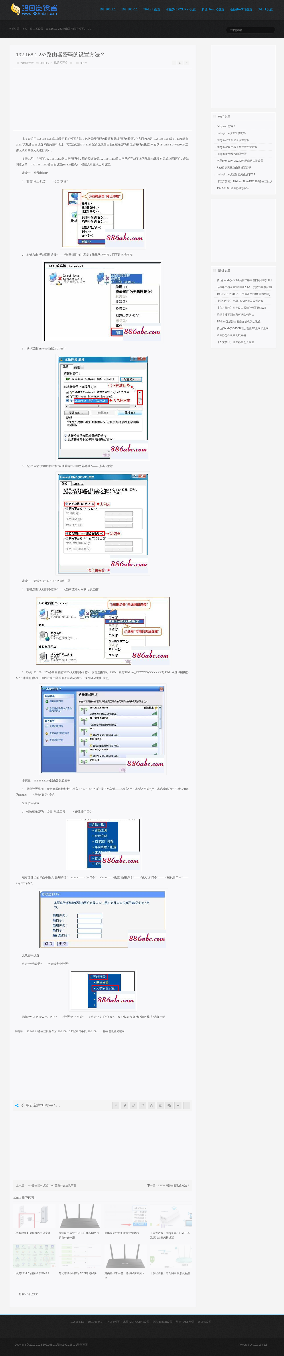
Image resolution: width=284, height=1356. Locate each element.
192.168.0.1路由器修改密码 (233, 188)
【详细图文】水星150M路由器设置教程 (240, 300)
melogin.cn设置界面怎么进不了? (236, 174)
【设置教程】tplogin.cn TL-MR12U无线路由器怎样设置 (170, 1235)
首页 (25, 28)
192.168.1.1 (107, 9)
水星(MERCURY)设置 (181, 9)
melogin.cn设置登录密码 (231, 133)
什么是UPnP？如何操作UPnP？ (31, 1273)
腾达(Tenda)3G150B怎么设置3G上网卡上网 (242, 328)
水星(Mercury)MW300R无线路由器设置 (240, 160)
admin (17, 1197)
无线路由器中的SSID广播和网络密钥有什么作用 (79, 1235)
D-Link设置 (265, 9)
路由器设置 (36, 28)
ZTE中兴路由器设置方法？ (173, 1185)
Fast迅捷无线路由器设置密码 (234, 167)
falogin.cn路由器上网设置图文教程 (237, 147)
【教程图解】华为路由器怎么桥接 (170, 1273)
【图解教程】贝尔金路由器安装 (32, 1232)
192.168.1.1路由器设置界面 (41, 1031)
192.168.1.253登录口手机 (72, 1031)
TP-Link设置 (151, 9)
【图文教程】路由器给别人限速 (235, 342)
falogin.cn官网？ (226, 126)
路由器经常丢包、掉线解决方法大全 (124, 1275)
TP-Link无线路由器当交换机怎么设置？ (240, 321)
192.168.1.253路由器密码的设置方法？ (60, 54)
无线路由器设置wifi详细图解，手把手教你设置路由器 (248, 287)
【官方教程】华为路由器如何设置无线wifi (241, 307)
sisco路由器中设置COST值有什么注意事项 (51, 1185)
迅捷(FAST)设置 (241, 9)
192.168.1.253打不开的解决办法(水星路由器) (243, 294)
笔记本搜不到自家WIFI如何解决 (78, 1273)
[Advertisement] (102, 99)
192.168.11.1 (95, 1031)
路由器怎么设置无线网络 (231, 335)
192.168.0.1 (129, 9)
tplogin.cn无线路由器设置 (232, 153)
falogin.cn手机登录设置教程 (233, 140)
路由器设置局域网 (113, 1031)
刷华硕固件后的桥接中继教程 (122, 1232)
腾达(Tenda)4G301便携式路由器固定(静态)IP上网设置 (249, 280)
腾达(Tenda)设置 (212, 9)
